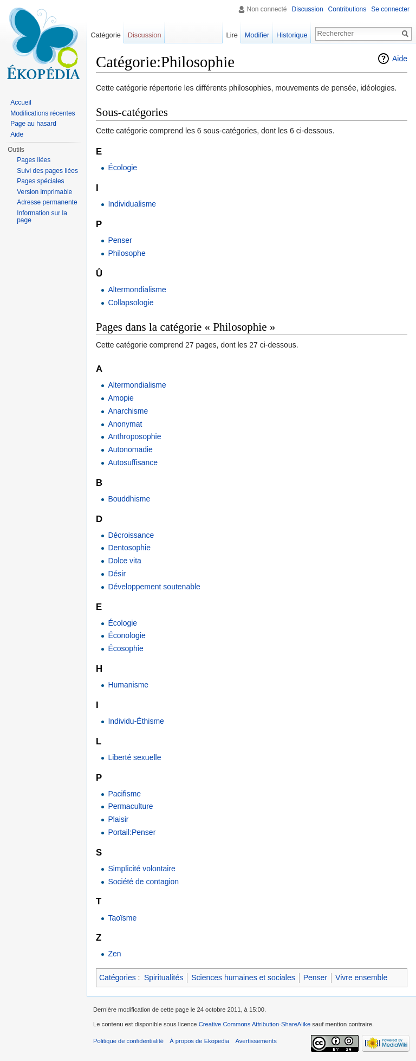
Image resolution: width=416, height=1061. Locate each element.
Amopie (120, 398)
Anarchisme (128, 411)
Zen (114, 953)
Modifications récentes (42, 113)
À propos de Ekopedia (199, 1041)
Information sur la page (42, 216)
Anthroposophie (134, 436)
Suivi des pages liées (47, 171)
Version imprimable (44, 192)
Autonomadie (130, 449)
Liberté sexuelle (134, 757)
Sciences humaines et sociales (243, 977)
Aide (399, 58)
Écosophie (125, 648)
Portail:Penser (131, 832)
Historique (292, 35)
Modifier (257, 35)
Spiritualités (163, 977)
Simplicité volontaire (142, 868)
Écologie (122, 167)
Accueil (20, 102)
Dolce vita (124, 560)
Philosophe (126, 253)
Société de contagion (143, 881)
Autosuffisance (133, 462)
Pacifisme (124, 793)
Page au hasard (33, 123)
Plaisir (118, 819)
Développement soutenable (154, 586)
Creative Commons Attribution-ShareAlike (254, 1024)
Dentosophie (129, 547)
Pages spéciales (40, 181)
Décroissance (131, 535)
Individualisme (132, 204)
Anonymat (125, 424)
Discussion (307, 9)
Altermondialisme (137, 289)
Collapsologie (130, 302)
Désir (117, 573)
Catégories (117, 977)
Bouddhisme (129, 498)
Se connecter (390, 9)
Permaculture (130, 806)
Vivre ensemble (361, 977)
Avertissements (255, 1041)
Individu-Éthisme (136, 721)
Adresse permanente (47, 202)
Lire (232, 35)
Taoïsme (122, 918)
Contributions (347, 9)
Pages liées (33, 160)
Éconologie (126, 635)
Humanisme (128, 684)
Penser (120, 240)
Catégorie (105, 35)
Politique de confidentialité (128, 1041)
